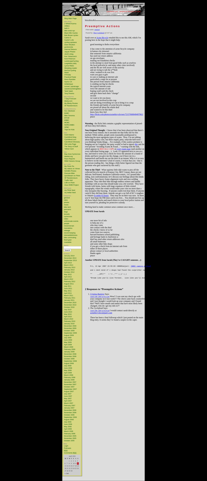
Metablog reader (70, 68)
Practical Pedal (70, 77)
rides (66, 200)
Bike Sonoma (69, 116)
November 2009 (70, 328)
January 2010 (69, 324)
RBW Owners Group (72, 161)
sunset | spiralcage (71, 86)
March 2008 (68, 375)
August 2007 (69, 391)
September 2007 (70, 389)
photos (66, 202)
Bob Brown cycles (71, 35)
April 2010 (68, 317)
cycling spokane (70, 42)
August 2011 (69, 284)
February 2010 (69, 321)
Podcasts (67, 448)
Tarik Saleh (68, 91)
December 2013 (70, 258)
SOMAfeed (68, 84)
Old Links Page (70, 144)
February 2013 (69, 267)
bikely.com (68, 101)
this (136, 144)
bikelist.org (68, 156)
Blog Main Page (70, 18)
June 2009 (68, 340)
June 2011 (68, 288)
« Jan (67, 473)
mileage (67, 230)
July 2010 (67, 310)
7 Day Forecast (70, 99)
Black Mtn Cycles (71, 33)
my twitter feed (70, 192)
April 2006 (68, 429)
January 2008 (69, 380)
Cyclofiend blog (70, 137)
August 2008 (69, 363)
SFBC (66, 127)
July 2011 (67, 286)
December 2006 (70, 410)
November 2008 (70, 356)
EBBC (66, 120)
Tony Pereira (69, 93)
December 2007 (70, 382)
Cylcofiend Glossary (72, 142)
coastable (67, 242)
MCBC (66, 123)
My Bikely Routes (71, 103)
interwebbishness (70, 235)
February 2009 (69, 349)
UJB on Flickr (69, 183)
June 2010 (68, 312)
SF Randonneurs (70, 106)
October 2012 (69, 272)
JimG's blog (68, 54)
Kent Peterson (69, 59)
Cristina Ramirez (97, 297)
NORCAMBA (69, 125)
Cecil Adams (69, 135)
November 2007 (70, 384)
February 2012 (69, 281)
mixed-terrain (69, 226)
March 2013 (68, 265)
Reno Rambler (70, 79)
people (66, 223)
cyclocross (68, 216)
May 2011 (68, 291)
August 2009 (69, 335)
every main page (124, 149)
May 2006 (68, 427)
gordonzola (68, 47)
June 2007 (68, 396)
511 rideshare (69, 111)
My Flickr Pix (69, 166)
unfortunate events (71, 221)
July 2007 (67, 394)
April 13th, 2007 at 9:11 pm (99, 299)
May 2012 (68, 274)
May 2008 (68, 370)
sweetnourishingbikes (72, 89)
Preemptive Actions (102, 26)
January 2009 (69, 352)
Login (66, 446)
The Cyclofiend (98, 33)
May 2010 (68, 314)
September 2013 (70, 260)
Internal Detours (70, 49)
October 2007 (69, 387)
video (66, 219)
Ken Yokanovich (70, 56)
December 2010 (70, 303)
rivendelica (68, 228)
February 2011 (69, 298)
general (67, 198)
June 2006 (68, 424)
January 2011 (69, 300)
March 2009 (68, 347)
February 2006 (69, 434)
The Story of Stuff (71, 146)
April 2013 (68, 263)
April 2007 (68, 401)
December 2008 (70, 354)
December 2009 (70, 326)
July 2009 (67, 338)
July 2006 (67, 422)
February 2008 (69, 377)
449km (67, 26)
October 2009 (69, 331)
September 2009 (70, 333)
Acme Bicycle (102, 38)
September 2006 (70, 417)
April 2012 (68, 277)
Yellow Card (69, 149)
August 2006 (69, 420)
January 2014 (69, 256)
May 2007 (68, 398)
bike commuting (70, 237)
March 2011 (68, 295)
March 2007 (68, 403)
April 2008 (68, 373)
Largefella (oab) (70, 63)
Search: (66, 245)
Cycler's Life (69, 40)
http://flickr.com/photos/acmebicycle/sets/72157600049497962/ (116, 114)
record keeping (69, 233)
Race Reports (69, 159)
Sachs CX (68, 82)
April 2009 (68, 345)
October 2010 (69, 307)
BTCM (66, 118)
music (66, 205)
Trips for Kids (69, 130)
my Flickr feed (69, 190)
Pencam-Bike (69, 173)
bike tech (67, 207)
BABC (66, 113)
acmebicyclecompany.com (101, 315)
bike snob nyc (69, 31)
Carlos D (67, 38)
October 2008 (69, 359)
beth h (66, 28)
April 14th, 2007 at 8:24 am (99, 313)
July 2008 (67, 366)
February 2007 (69, 405)
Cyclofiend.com (70, 139)
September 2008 (70, 361)
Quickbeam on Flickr (72, 176)
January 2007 (69, 408)
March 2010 (68, 319)
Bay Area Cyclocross (72, 154)
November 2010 (70, 305)
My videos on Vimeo (72, 169)
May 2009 (68, 342)
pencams (67, 209)
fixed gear (68, 240)
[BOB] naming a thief (141, 266)
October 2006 (69, 415)
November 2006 (70, 413)
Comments (70, 453)
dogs (66, 212)
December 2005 (70, 436)
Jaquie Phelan (69, 52)
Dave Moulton (69, 45)
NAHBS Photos (70, 171)
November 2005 (70, 438)
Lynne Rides (69, 66)
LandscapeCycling (71, 61)
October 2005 (69, 441)
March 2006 (68, 431)
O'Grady (67, 75)
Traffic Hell (68, 180)
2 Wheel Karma (70, 24)
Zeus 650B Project (71, 185)
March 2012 (68, 279)
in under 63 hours (101, 195)
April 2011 (68, 293)
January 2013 (69, 270)
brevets (67, 214)
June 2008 (68, 368)
